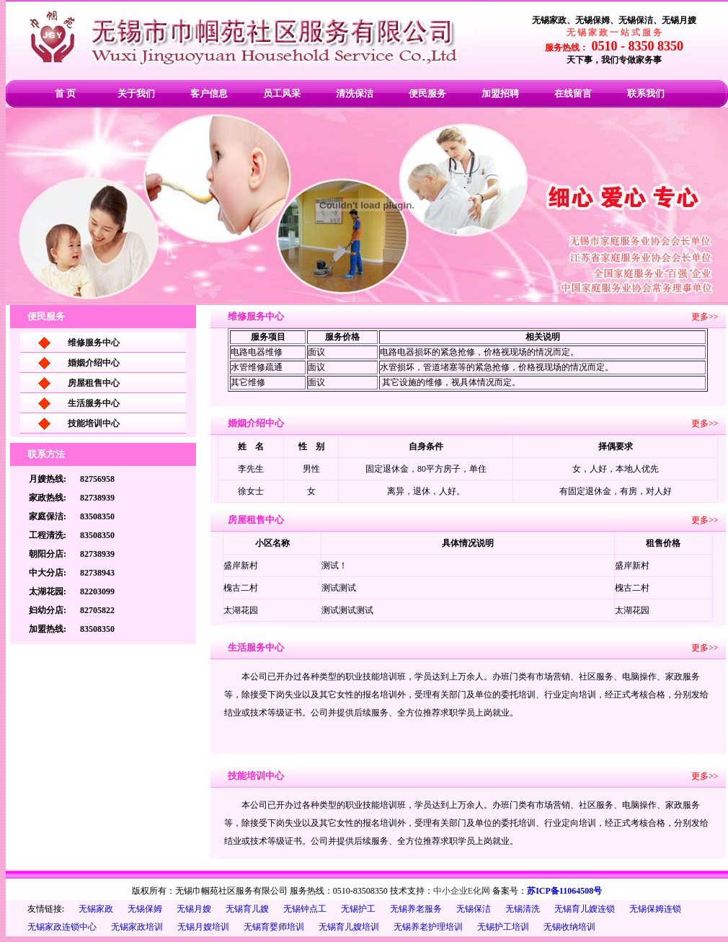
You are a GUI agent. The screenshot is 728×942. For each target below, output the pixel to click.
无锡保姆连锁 (655, 909)
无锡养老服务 (416, 909)
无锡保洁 (473, 909)
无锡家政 (96, 909)
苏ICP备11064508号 (564, 891)
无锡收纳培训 (569, 927)
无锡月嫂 (194, 909)
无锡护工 (358, 909)
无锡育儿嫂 (247, 909)
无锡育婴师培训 (274, 927)
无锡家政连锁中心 (62, 927)
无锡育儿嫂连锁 (584, 909)
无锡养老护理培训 (428, 927)
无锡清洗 (522, 909)
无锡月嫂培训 (203, 927)
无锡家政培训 (137, 927)
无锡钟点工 (305, 909)
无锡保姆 (145, 909)
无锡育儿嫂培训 (349, 927)
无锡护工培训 (503, 927)
